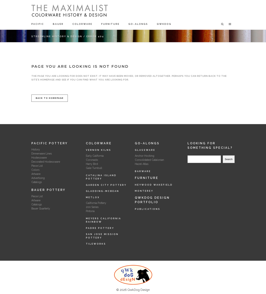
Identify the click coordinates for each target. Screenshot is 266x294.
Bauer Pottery (48, 190)
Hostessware (39, 157)
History (35, 149)
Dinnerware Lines (41, 153)
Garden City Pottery (106, 185)
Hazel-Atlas (142, 163)
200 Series (92, 207)
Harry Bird (92, 163)
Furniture (146, 178)
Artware (35, 173)
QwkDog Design (138, 290)
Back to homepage (50, 98)
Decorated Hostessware (45, 161)
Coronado (92, 159)
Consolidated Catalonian (149, 159)
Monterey (144, 191)
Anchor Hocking (144, 155)
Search (192, 153)
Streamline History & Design (56, 36)
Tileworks (96, 244)
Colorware (99, 143)
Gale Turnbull (94, 168)
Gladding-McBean (102, 191)
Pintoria (90, 211)
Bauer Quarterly (40, 208)
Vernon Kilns (98, 150)
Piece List (37, 165)
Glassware (145, 150)
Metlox (93, 197)
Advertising (38, 178)
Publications (147, 209)
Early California (95, 155)
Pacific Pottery (49, 143)
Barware (143, 171)
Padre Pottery (100, 228)
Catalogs (36, 182)
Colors (35, 169)
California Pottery (96, 202)
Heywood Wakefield (154, 185)
